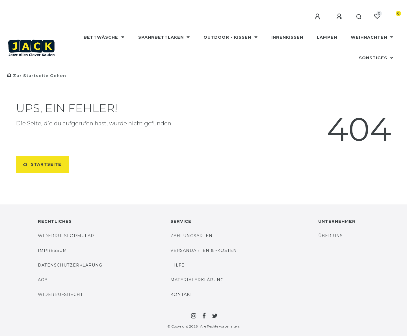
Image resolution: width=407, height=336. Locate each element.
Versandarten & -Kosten (203, 250)
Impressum (52, 250)
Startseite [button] (42, 164)
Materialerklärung (197, 279)
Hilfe (177, 265)
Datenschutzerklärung (70, 265)
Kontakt (181, 294)
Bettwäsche (102, 37)
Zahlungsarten (191, 235)
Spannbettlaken (161, 37)
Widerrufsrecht (60, 294)
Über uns (330, 235)
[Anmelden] (315, 17)
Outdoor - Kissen (228, 37)
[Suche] (357, 17)
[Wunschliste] (377, 16)
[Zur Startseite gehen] (36, 75)
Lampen (327, 37)
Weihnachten (370, 37)
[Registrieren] (337, 17)
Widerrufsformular (66, 235)
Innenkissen (287, 37)
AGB (43, 279)
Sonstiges (374, 57)
